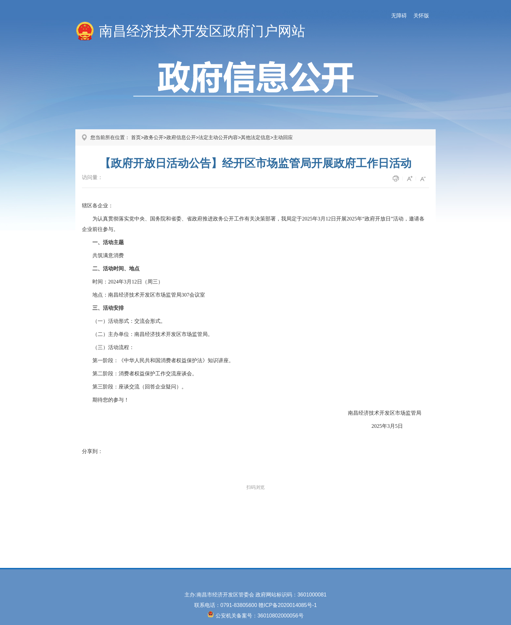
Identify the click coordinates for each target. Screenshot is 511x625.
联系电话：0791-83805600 (226, 605)
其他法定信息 (255, 137)
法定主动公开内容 (218, 137)
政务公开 (153, 137)
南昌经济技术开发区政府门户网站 (202, 31)
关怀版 (421, 15)
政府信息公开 (181, 137)
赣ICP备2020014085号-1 (287, 605)
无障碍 (399, 15)
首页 (136, 137)
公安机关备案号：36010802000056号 (260, 615)
